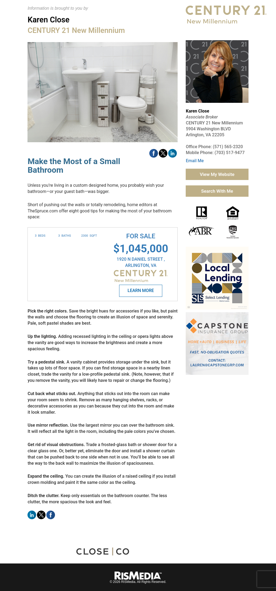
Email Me (194, 160)
